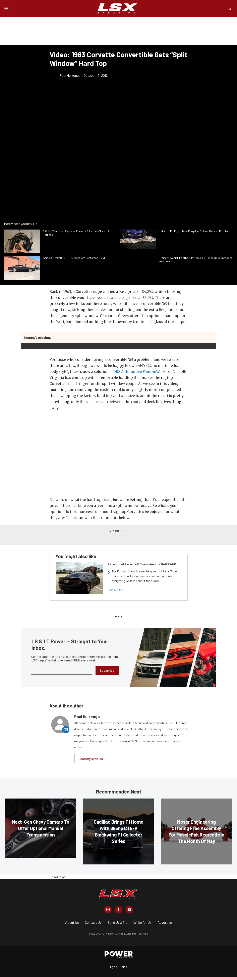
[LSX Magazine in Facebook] (118, 909)
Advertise (165, 922)
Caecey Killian (115, 589)
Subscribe (107, 670)
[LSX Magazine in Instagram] (108, 909)
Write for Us (142, 922)
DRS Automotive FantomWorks (140, 371)
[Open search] (229, 8)
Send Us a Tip (117, 922)
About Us (72, 922)
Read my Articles (90, 759)
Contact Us (93, 922)
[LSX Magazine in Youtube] (129, 909)
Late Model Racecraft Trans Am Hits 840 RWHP (142, 564)
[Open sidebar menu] (6, 8)
